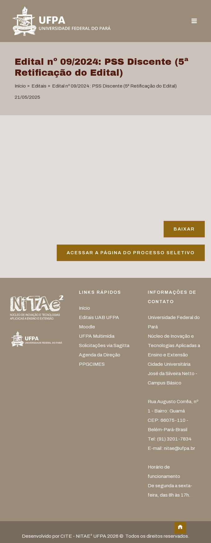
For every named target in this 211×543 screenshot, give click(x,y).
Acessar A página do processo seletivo (131, 252)
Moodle (87, 326)
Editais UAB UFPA (99, 317)
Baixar (184, 228)
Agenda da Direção (99, 354)
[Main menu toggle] (194, 21)
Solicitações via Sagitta (104, 345)
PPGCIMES (92, 364)
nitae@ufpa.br (179, 448)
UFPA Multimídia (96, 336)
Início (84, 308)
